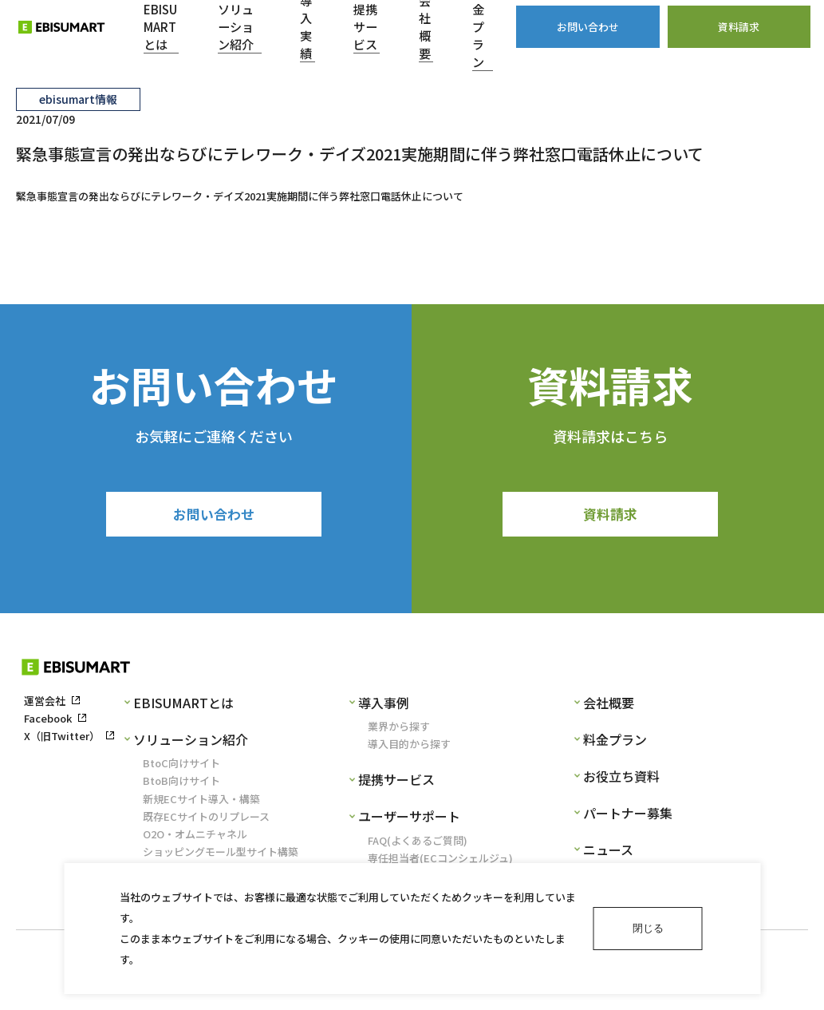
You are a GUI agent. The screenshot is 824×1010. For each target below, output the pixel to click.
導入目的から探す (409, 747)
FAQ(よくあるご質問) (417, 842)
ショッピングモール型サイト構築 (220, 854)
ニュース (608, 852)
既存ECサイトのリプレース (206, 818)
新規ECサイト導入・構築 (201, 801)
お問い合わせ (214, 515)
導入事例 (383, 705)
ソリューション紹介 (190, 742)
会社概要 (608, 705)
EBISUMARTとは (183, 705)
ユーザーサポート (409, 819)
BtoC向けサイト (181, 766)
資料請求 (610, 515)
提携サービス (396, 782)
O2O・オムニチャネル (195, 837)
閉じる (648, 928)
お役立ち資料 (621, 779)
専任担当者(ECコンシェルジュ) (440, 860)
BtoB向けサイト (181, 783)
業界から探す (399, 729)
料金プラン (615, 742)
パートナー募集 (627, 816)
